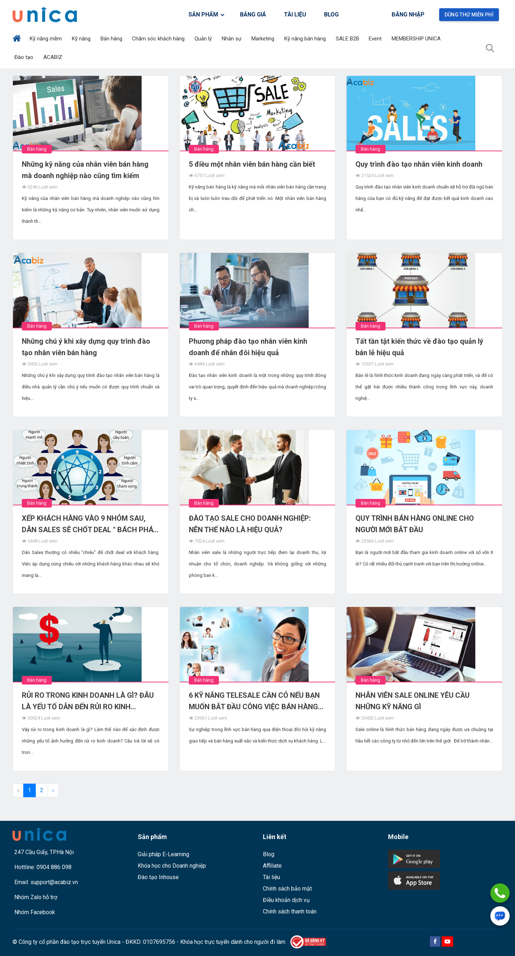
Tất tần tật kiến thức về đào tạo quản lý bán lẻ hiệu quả (419, 347)
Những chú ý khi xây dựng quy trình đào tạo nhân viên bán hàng (86, 347)
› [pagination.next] (53, 790)
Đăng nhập (408, 14)
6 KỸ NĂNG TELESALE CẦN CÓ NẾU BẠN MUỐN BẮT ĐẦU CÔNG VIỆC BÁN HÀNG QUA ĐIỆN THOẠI (254, 701)
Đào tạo (24, 57)
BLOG (331, 14)
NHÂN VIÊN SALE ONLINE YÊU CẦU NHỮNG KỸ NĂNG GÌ (412, 701)
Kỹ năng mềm (46, 38)
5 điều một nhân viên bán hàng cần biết (252, 164)
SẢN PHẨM (206, 14)
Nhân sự (232, 38)
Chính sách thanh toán (290, 911)
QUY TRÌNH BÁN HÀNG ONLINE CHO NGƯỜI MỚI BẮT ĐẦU (414, 524)
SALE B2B (348, 38)
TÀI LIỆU (295, 14)
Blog (268, 854)
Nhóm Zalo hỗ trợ (35, 897)
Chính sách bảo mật (287, 888)
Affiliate (272, 865)
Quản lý (204, 38)
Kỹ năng (82, 38)
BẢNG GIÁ (253, 14)
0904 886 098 (54, 867)
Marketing (263, 38)
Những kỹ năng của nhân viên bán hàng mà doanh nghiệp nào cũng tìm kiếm (85, 170)
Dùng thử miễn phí (469, 15)
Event (376, 38)
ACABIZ (53, 57)
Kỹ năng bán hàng (305, 38)
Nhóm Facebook (34, 912)
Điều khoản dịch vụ (286, 900)
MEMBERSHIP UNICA (417, 38)
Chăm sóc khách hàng (159, 38)
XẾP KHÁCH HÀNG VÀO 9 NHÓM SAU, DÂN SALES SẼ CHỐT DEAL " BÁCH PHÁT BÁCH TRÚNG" (90, 524)
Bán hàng (112, 38)
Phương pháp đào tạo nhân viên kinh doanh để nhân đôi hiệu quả (248, 347)
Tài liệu (271, 877)
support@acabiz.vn (54, 882)
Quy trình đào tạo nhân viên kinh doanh (418, 164)
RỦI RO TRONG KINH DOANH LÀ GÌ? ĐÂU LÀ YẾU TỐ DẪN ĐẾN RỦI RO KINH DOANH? (88, 701)
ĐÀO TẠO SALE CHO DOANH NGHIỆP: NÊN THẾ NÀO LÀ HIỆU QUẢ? (250, 524)
